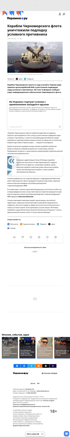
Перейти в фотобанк (37, 74)
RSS (38, 383)
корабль (35, 251)
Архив (33, 383)
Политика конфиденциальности (24, 404)
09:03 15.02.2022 (11, 38)
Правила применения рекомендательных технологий (31, 406)
